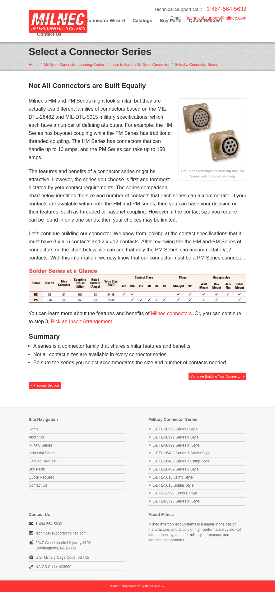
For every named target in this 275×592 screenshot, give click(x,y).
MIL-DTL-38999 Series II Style (173, 437)
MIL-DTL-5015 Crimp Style (170, 477)
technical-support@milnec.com (216, 18)
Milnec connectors (171, 313)
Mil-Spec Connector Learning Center (74, 64)
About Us (36, 437)
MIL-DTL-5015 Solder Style (170, 485)
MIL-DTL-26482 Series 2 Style (173, 469)
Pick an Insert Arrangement (81, 321)
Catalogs (142, 20)
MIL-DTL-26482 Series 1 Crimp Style (179, 461)
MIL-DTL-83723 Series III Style (174, 501)
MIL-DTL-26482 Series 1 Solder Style (179, 453)
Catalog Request (42, 461)
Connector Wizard (105, 20)
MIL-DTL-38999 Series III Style (174, 445)
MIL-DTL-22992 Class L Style (172, 493)
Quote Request (41, 477)
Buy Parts (37, 469)
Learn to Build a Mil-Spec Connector (140, 64)
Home (43, 20)
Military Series (40, 445)
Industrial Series (42, 453)
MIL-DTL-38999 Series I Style (173, 429)
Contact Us (49, 34)
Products (68, 20)
